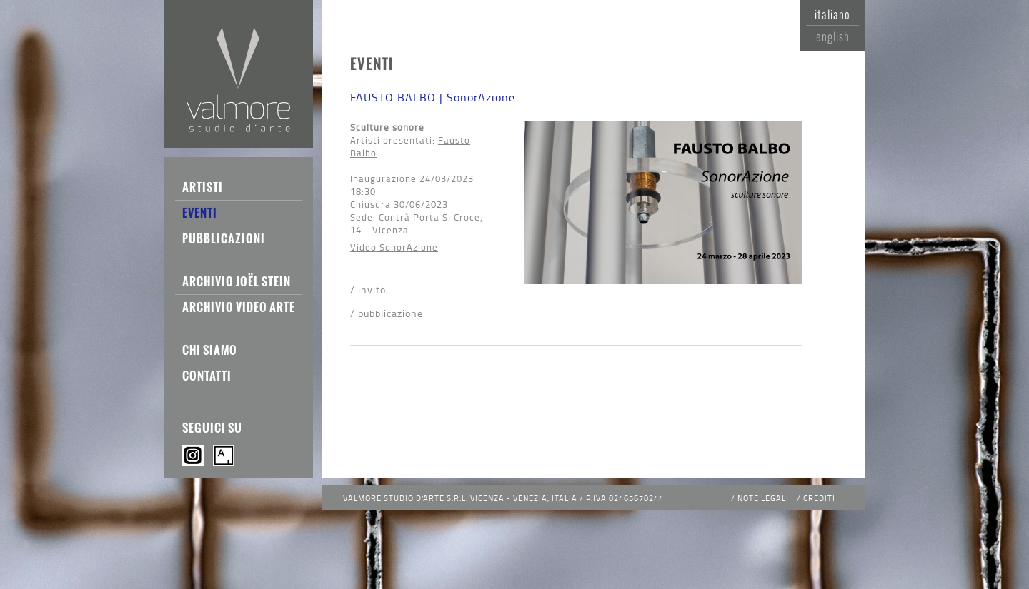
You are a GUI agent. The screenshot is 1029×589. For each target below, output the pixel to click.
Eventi (199, 212)
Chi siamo (209, 349)
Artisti (202, 187)
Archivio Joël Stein (236, 281)
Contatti (207, 375)
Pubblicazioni (223, 238)
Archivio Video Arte (238, 307)
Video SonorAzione (394, 247)
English (833, 36)
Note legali (763, 498)
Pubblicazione (390, 313)
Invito (372, 289)
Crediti (819, 498)
